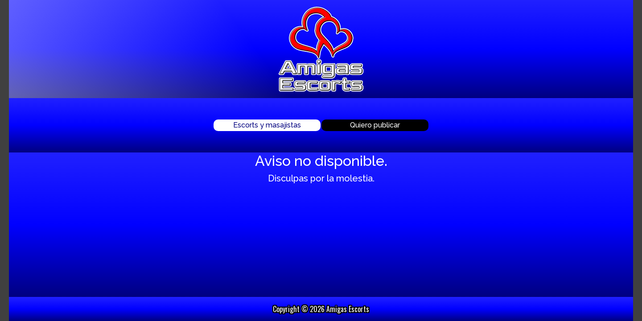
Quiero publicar (375, 125)
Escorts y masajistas (267, 125)
